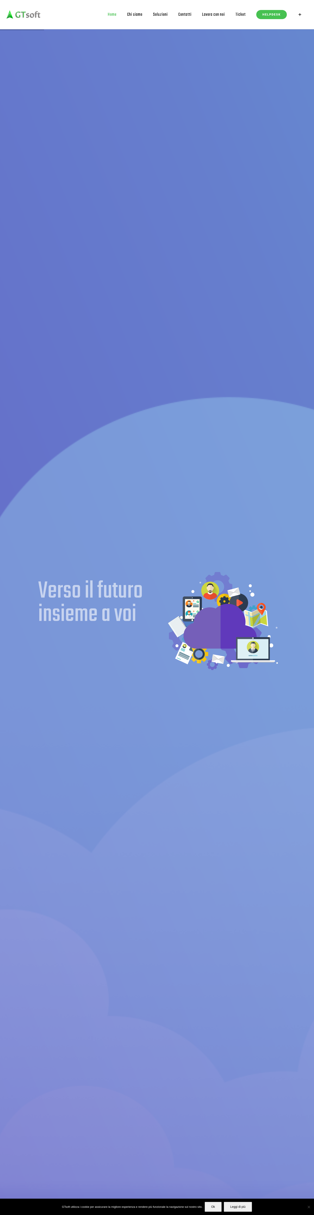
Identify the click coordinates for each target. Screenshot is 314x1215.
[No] (309, 1207)
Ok (213, 1206)
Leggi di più (238, 1206)
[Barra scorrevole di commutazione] (300, 14)
